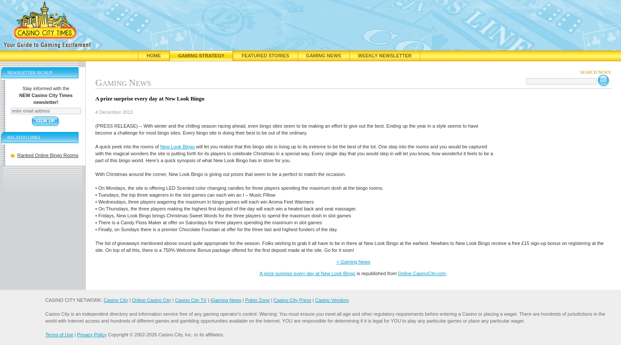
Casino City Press (292, 300)
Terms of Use (59, 334)
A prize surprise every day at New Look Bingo (307, 273)
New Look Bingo (177, 146)
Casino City (116, 300)
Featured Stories (265, 55)
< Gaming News (353, 261)
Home (154, 55)
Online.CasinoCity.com (422, 273)
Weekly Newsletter (385, 55)
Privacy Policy (92, 334)
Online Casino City (151, 300)
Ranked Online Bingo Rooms (47, 155)
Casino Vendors (332, 300)
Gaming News (323, 55)
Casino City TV (191, 300)
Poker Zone (257, 300)
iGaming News (226, 300)
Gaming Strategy (201, 55)
